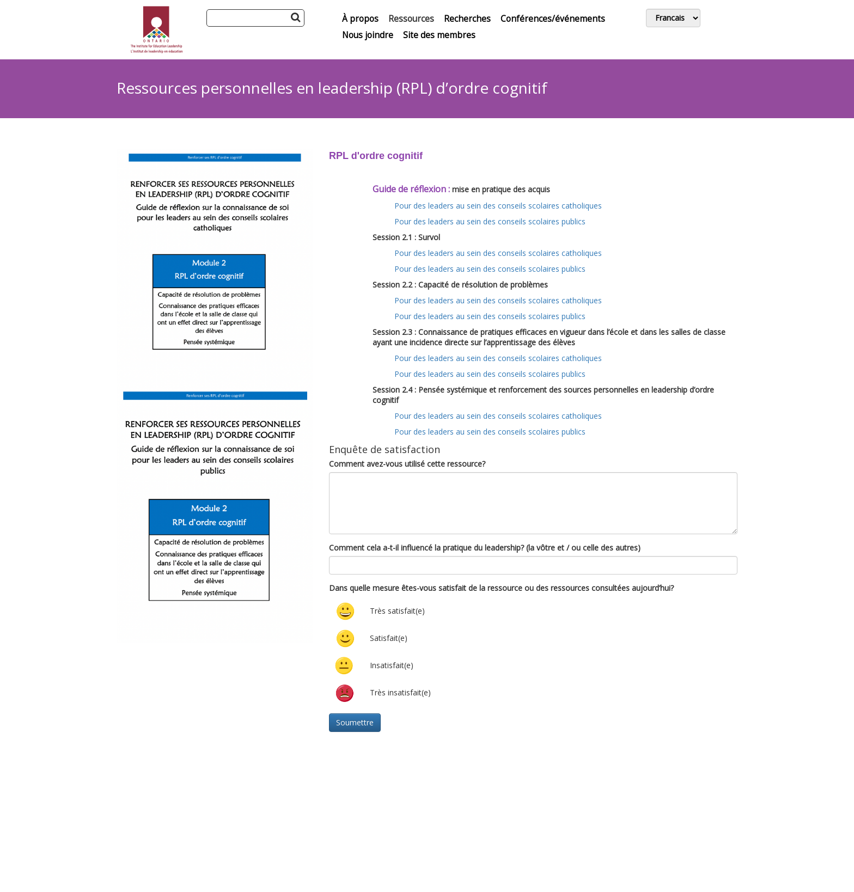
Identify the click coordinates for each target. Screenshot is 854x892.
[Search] (255, 18)
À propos (360, 19)
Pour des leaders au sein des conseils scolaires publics (489, 221)
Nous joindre (367, 35)
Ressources (411, 19)
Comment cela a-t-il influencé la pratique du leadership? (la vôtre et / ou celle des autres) (484, 547)
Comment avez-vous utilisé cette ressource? (407, 464)
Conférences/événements (553, 19)
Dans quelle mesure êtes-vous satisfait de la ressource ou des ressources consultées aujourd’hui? (501, 588)
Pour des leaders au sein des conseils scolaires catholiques (498, 205)
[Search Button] (295, 17)
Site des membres (439, 35)
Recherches (467, 19)
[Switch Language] (673, 18)
